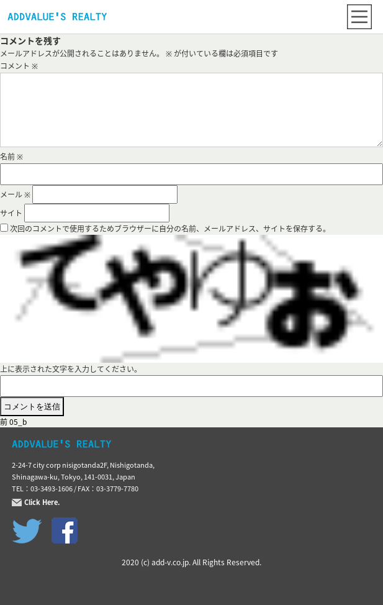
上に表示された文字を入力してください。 (71, 369)
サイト (11, 213)
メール (15, 194)
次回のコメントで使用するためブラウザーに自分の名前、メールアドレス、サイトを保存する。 (170, 228)
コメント (19, 65)
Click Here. (42, 502)
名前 (11, 156)
